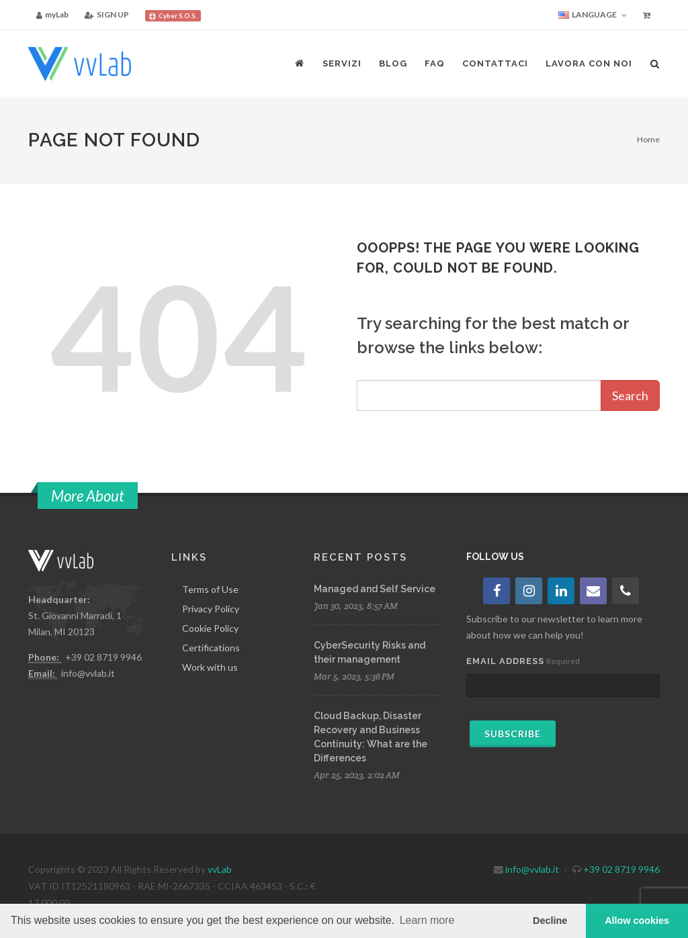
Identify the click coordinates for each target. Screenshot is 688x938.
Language (592, 15)
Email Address (505, 661)
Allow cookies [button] (637, 920)
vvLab (220, 869)
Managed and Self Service (374, 588)
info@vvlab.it (88, 673)
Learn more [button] (427, 920)
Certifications (211, 647)
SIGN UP (107, 14)
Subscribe (512, 733)
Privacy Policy (210, 608)
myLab (52, 14)
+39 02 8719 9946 (103, 657)
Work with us (210, 667)
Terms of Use (210, 589)
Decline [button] (550, 920)
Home (648, 139)
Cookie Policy (210, 628)
